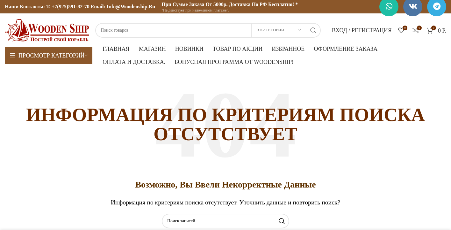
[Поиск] (208, 30)
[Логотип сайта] (47, 30)
